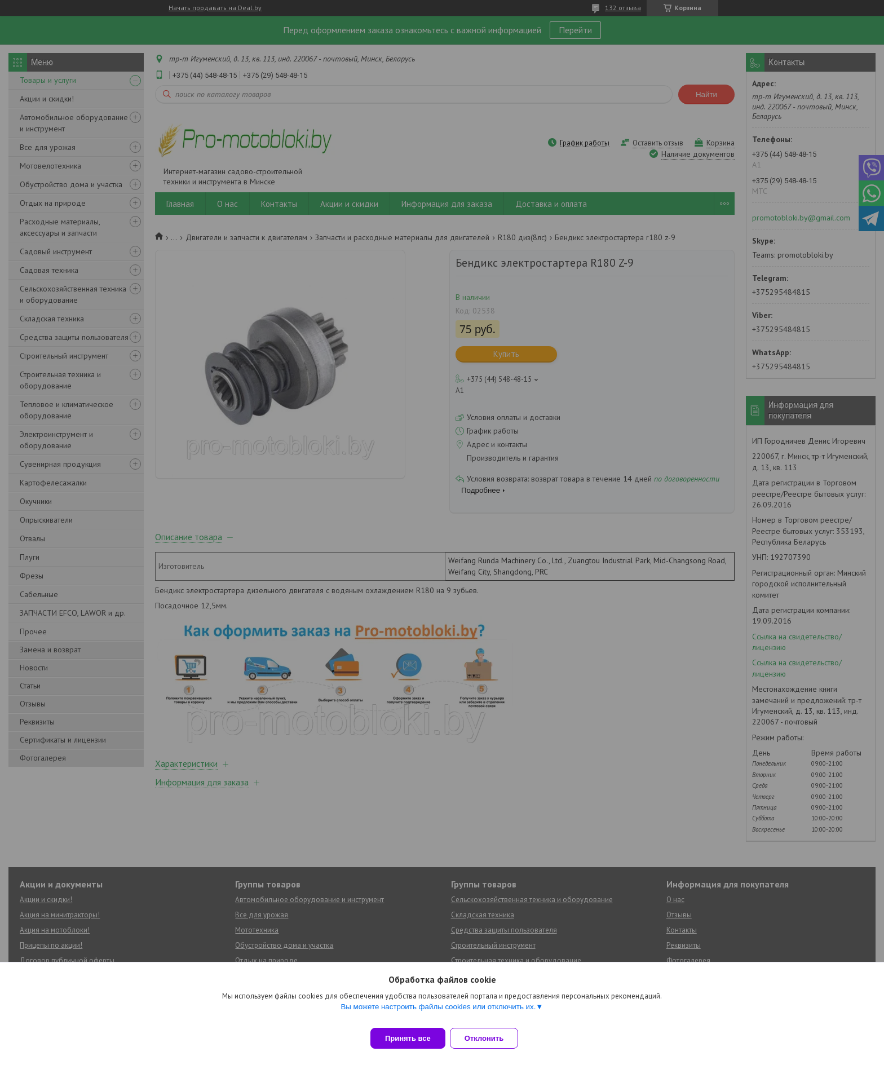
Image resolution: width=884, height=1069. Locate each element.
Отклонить (490, 1038)
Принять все (408, 1038)
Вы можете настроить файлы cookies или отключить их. (438, 1013)
